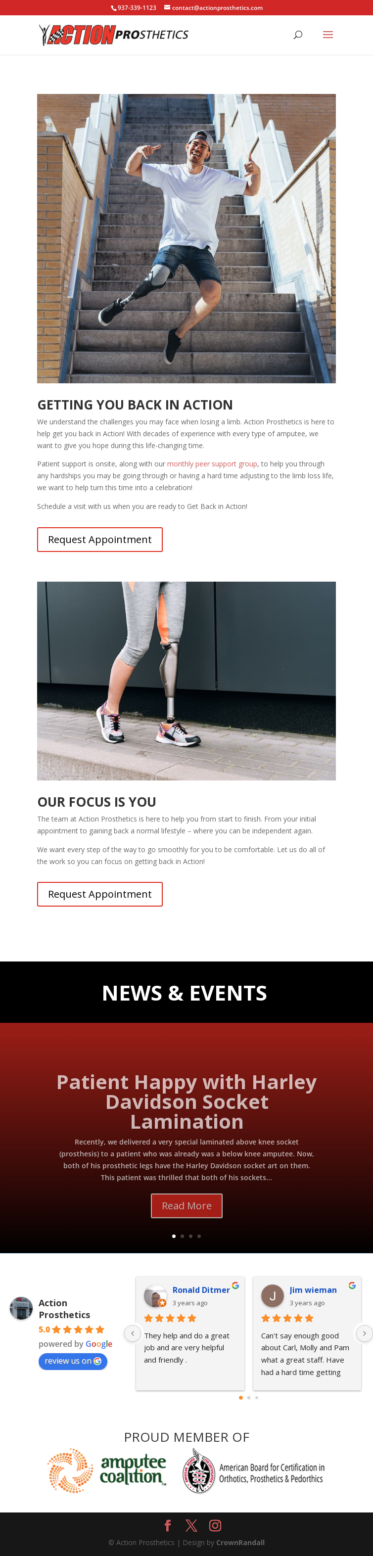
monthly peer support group (212, 463)
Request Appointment (100, 539)
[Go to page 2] (256, 1397)
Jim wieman (313, 1289)
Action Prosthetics (64, 1309)
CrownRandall (240, 1542)
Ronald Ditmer (201, 1289)
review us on (73, 1360)
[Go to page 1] (248, 1397)
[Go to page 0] (241, 1398)
